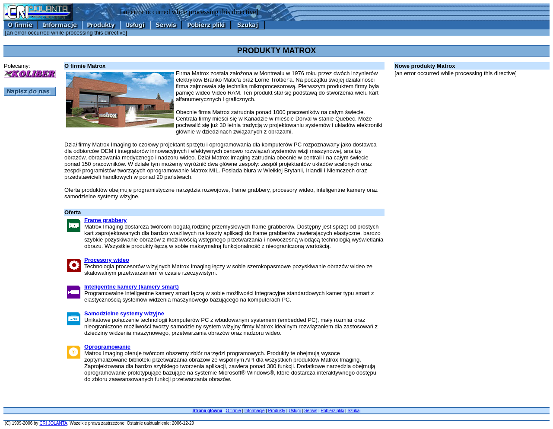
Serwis (310, 410)
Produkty (276, 410)
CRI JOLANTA (53, 423)
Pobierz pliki (332, 410)
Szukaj (353, 410)
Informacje (255, 410)
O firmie (233, 410)
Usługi (295, 410)
